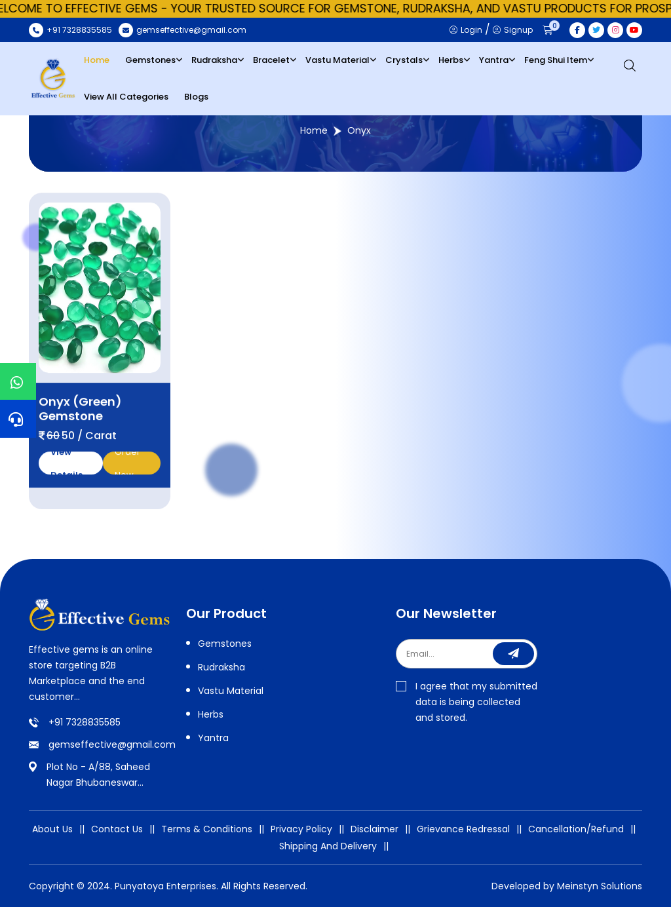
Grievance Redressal (463, 829)
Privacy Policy (301, 829)
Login (466, 29)
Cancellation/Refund (576, 829)
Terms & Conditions (206, 829)
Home (96, 60)
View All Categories (126, 96)
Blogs (196, 96)
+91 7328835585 (84, 722)
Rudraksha (214, 60)
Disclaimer (374, 829)
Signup (513, 29)
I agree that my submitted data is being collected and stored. (466, 702)
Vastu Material (337, 60)
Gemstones (150, 60)
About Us (52, 829)
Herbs (450, 60)
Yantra (493, 60)
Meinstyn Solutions (599, 886)
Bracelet (271, 60)
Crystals (404, 60)
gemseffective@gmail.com (112, 744)
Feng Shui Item (555, 60)
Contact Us (117, 829)
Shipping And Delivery (328, 846)
